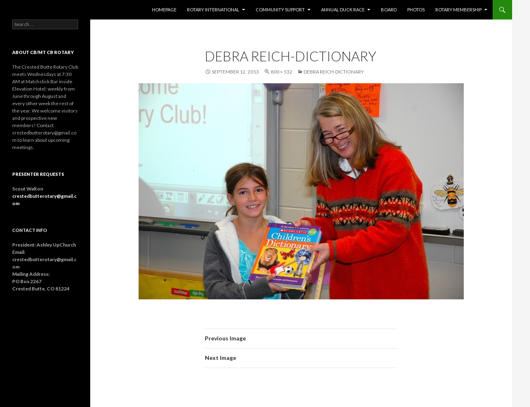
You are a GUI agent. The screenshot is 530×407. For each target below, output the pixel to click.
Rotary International (213, 9)
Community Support (280, 9)
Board (389, 9)
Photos (416, 9)
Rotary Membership (458, 9)
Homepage (164, 9)
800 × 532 (281, 72)
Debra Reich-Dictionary (334, 72)
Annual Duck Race (343, 9)
